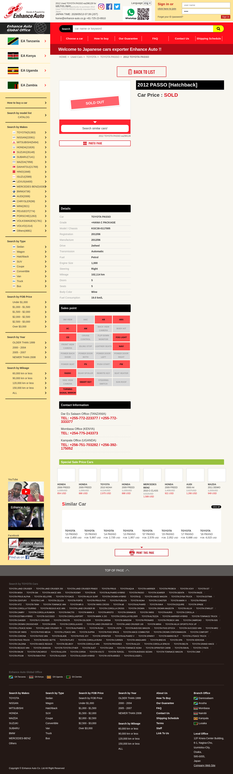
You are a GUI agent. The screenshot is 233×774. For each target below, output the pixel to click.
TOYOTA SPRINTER (101, 636)
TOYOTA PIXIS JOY (80, 636)
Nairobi (200, 713)
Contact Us (182, 38)
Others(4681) (24, 230)
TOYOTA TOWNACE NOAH (129, 648)
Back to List (141, 71)
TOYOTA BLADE (59, 636)
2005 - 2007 (19, 352)
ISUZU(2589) (24, 176)
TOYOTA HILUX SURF (88, 596)
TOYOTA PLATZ (67, 640)
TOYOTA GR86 (49, 624)
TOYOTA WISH (16, 593)
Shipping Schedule (209, 38)
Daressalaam (203, 698)
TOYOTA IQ (135, 596)
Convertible (23, 271)
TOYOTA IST (204, 589)
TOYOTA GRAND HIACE (203, 644)
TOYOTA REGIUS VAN (19, 648)
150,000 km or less (23, 387)
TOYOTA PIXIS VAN (39, 636)
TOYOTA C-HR (38, 600)
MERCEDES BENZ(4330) (31, 186)
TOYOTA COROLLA (185, 612)
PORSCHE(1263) (27, 216)
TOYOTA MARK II (86, 612)
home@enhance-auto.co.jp (71, 18)
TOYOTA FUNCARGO (37, 652)
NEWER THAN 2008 (24, 357)
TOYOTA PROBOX (168, 589)
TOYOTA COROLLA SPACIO (157, 644)
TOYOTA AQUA (127, 589)
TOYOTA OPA (176, 640)
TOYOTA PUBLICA (118, 600)
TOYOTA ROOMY (73, 593)
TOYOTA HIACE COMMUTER (136, 632)
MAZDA (13, 718)
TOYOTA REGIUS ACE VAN (53, 608)
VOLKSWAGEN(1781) (29, 220)
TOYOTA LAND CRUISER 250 (49, 589)
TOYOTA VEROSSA (195, 640)
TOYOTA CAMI (194, 652)
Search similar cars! (94, 128)
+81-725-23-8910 (96, 18)
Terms (160, 723)
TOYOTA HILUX (185, 608)
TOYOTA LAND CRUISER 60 (100, 624)
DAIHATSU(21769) (27, 166)
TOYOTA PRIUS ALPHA (20, 596)
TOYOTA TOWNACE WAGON (169, 652)
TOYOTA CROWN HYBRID (114, 596)
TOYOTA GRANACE (127, 612)
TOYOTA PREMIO (199, 600)
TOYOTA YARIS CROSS (98, 604)
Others (12, 743)
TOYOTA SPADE (196, 604)
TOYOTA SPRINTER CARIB (158, 648)
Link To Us (162, 733)
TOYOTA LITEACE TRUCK (194, 636)
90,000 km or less (22, 378)
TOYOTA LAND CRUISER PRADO (82, 589)
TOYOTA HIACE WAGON (156, 596)
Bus (19, 286)
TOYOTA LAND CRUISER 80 (82, 608)
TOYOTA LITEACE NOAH (20, 628)
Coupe (20, 266)
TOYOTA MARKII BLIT (169, 636)
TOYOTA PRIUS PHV (96, 600)
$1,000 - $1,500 (21, 307)
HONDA (13, 713)
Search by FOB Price (90, 698)
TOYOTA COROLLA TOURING (23, 608)
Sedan (20, 246)
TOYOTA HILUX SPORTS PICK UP (181, 624)
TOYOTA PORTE (75, 600)
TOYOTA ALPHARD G (76, 628)
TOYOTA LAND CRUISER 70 (49, 628)
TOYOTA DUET (89, 648)
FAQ (155, 38)
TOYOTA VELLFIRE (43, 596)
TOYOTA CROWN (136, 608)
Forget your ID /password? (170, 17)
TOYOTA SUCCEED (46, 616)
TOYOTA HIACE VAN (51, 593)
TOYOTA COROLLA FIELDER (124, 616)
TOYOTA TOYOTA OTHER (67, 648)
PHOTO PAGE (95, 143)
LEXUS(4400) (24, 181)
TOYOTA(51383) (26, 132)
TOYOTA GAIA (106, 648)
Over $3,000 (19, 326)
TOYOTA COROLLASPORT (71, 616)
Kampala (201, 718)
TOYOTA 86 (90, 593)
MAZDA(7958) (25, 162)
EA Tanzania (17, 677)
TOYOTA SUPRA (87, 632)
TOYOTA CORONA (17, 636)
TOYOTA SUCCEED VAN (190, 628)
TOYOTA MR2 (212, 628)
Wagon (21, 251)
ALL (15, 392)
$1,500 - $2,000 (21, 311)
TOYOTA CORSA (78, 652)
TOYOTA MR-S (77, 604)
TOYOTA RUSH (96, 628)
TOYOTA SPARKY (146, 636)
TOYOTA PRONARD (144, 620)
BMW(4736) (23, 191)
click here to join (167, 9)
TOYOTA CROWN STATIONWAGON (170, 632)
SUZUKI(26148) (26, 152)
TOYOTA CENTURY (18, 600)
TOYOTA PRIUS (109, 589)
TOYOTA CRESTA (62, 620)
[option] (94, 107)
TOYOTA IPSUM (16, 656)
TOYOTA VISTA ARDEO (110, 656)
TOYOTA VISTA (114, 628)
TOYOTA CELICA (56, 600)
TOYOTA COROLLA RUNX (90, 640)
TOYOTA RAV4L (182, 648)
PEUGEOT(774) (26, 211)
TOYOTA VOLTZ (97, 652)
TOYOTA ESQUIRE (176, 604)
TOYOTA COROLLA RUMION (41, 612)
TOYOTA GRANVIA (42, 648)
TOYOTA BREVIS (158, 640)
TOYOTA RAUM (16, 652)
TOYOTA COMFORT (199, 632)
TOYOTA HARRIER (147, 589)
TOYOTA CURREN (114, 640)
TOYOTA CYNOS (201, 648)
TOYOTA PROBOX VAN (169, 620)
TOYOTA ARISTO (106, 612)
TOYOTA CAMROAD (192, 620)
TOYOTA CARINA (103, 620)
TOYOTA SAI (33, 593)
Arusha (200, 703)
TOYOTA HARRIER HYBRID (175, 616)
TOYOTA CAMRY (17, 612)
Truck (20, 281)
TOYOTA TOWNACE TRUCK (205, 616)
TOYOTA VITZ (15, 604)
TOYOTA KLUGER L (133, 656)
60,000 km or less (22, 373)
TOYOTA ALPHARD (137, 604)
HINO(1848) (23, 171)
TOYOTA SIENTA (177, 593)
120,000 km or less (23, 383)
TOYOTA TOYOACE (65, 596)
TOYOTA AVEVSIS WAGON (138, 628)
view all (216, 507)
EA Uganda (55, 677)
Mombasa (202, 708)
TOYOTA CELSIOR (82, 620)
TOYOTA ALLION (59, 652)
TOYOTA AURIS (165, 612)
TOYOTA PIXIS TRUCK (19, 640)
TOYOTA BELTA (181, 644)
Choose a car (74, 38)
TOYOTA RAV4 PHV (37, 656)
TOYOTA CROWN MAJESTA (161, 608)
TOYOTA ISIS (212, 620)
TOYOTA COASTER (158, 600)
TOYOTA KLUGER (58, 656)
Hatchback (23, 256)
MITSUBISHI (16, 708)
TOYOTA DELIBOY (65, 644)
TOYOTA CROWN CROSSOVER (24, 624)
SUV (19, 261)
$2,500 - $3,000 (21, 321)
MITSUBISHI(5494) (28, 142)
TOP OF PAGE (114, 570)
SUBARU (14, 728)
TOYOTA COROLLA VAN (88, 644)
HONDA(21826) (26, 147)
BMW (12, 733)
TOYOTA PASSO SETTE (45, 640)
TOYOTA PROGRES (112, 644)
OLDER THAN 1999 (24, 342)
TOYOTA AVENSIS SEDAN (140, 652)
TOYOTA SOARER (156, 593)
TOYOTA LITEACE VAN (65, 632)
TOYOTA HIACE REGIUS (41, 644)
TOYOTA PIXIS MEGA (41, 632)
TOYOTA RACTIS (67, 612)
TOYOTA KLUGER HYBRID (82, 656)
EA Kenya (36, 677)
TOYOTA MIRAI (154, 624)
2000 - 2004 (19, 347)
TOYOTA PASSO (137, 593)
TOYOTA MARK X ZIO (97, 616)
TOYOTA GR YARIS (18, 632)
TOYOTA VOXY (187, 589)
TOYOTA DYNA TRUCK (182, 596)
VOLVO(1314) (25, 225)
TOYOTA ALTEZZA (150, 616)
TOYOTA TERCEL (116, 652)
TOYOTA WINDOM (123, 620)
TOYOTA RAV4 (157, 604)
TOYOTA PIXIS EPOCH (164, 628)
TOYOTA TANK (33, 604)
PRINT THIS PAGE (141, 552)
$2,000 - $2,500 (21, 316)
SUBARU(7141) (26, 157)
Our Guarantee (128, 38)
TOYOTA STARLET (205, 608)
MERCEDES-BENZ (20, 738)
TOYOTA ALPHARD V (125, 636)
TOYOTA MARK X (179, 600)
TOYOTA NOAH (138, 600)
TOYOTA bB (119, 604)
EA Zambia (74, 677)
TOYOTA (14, 698)
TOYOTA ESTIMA (204, 596)
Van (19, 276)
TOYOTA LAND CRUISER (21, 589)
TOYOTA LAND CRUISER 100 (130, 624)
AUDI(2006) (23, 196)
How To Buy (163, 698)
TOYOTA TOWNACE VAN (54, 604)
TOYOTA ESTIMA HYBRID (21, 616)
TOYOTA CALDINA (17, 644)
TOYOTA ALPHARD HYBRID (112, 593)
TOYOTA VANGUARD (137, 640)
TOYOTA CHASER (17, 620)
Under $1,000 (20, 302)
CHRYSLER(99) (26, 201)
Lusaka (200, 723)
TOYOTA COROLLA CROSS (112, 608)
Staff (159, 728)
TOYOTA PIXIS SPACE (109, 632)
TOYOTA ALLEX (133, 644)
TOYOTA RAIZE (195, 593)
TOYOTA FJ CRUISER (40, 620)
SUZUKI (13, 723)
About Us (161, 693)
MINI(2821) (23, 206)
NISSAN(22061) (26, 137)
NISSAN (13, 703)
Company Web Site (204, 765)
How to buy (101, 38)
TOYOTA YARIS (147, 612)
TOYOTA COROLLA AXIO (71, 624)
